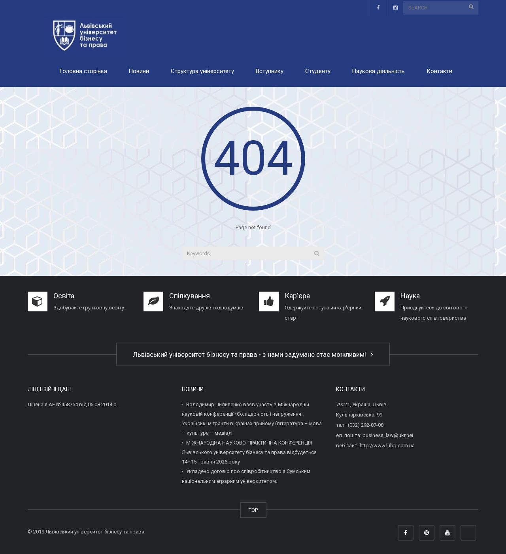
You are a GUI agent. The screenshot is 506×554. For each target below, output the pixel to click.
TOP (253, 510)
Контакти (439, 71)
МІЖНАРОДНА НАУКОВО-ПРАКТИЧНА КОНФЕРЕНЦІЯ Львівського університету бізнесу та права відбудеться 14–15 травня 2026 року (249, 452)
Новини (139, 71)
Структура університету (202, 71)
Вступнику (269, 71)
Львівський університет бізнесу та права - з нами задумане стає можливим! (253, 354)
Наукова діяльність (378, 71)
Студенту (317, 71)
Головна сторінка (83, 71)
